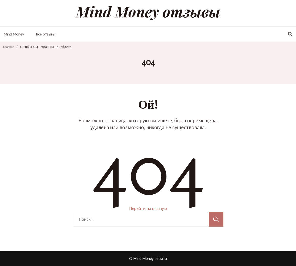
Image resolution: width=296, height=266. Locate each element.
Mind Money (14, 34)
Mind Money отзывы (148, 11)
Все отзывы (45, 34)
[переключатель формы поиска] (290, 34)
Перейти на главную (148, 208)
